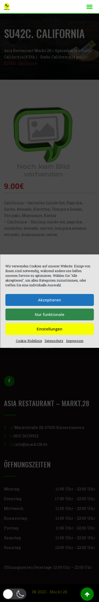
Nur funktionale (49, 314)
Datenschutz (54, 341)
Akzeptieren (49, 299)
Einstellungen (49, 328)
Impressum (74, 341)
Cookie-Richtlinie (29, 341)
